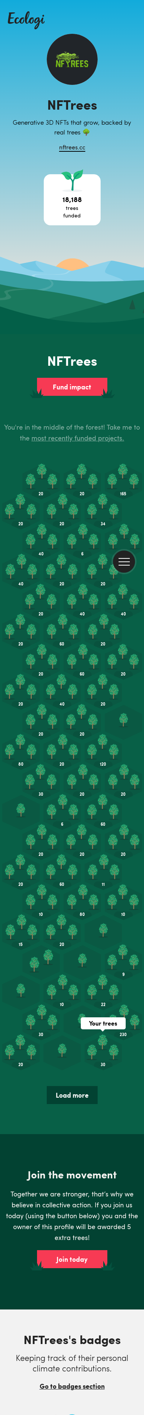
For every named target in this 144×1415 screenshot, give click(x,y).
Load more (72, 832)
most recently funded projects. (77, 174)
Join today (72, 996)
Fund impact (72, 123)
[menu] (124, 19)
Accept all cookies (48, 1396)
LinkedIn (17, 1330)
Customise (114, 1396)
